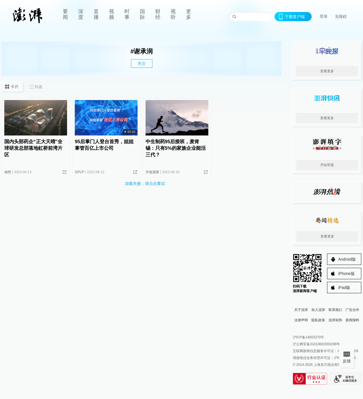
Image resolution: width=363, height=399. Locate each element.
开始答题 (327, 165)
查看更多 (327, 71)
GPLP (79, 172)
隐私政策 (318, 320)
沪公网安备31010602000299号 (316, 344)
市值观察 (152, 172)
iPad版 (344, 287)
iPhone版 (346, 273)
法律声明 (301, 320)
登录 (324, 16)
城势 (7, 172)
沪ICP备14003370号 (308, 337)
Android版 (347, 259)
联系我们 (335, 310)
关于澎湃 (301, 310)
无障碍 (341, 16)
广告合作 (352, 310)
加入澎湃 (318, 310)
